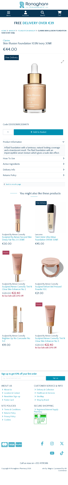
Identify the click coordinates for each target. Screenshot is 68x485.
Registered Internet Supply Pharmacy (46, 410)
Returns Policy (9, 413)
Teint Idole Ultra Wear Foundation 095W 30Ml (46, 238)
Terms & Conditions (11, 409)
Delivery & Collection (44, 390)
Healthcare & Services (45, 393)
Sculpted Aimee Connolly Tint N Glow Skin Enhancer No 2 (17, 288)
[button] (62, 61)
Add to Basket (38, 132)
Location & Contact (11, 393)
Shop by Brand (42, 400)
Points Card (8, 400)
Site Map (39, 396)
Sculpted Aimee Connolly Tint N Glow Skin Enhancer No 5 (50, 339)
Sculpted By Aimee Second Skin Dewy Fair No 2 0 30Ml (17, 238)
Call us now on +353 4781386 (34, 463)
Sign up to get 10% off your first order (19, 374)
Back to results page (13, 184)
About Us (7, 390)
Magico (50, 468)
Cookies (6, 420)
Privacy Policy (8, 416)
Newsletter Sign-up (11, 396)
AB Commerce (62, 469)
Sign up (55, 378)
